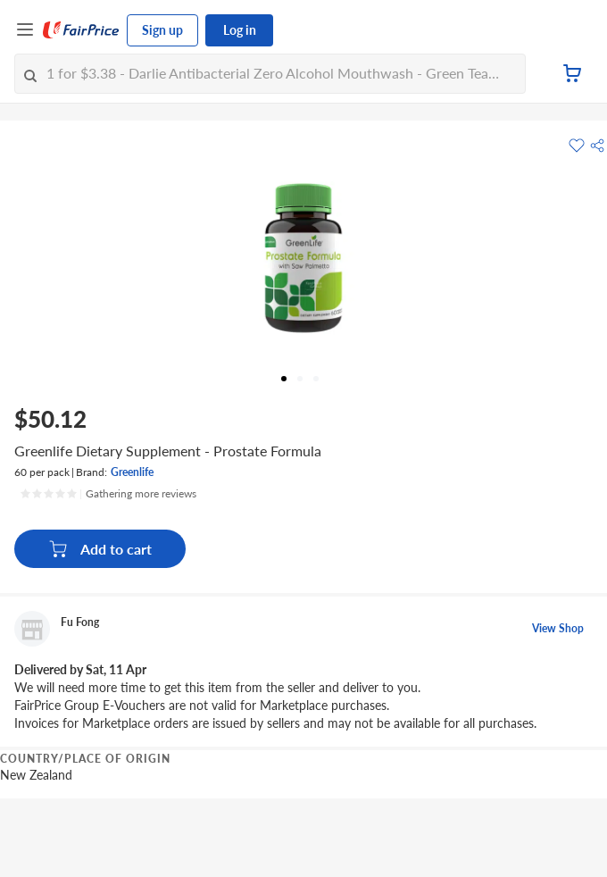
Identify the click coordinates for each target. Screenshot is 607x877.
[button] (597, 145)
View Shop (558, 628)
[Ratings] (108, 494)
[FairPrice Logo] (81, 30)
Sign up (162, 30)
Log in (239, 30)
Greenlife (132, 472)
